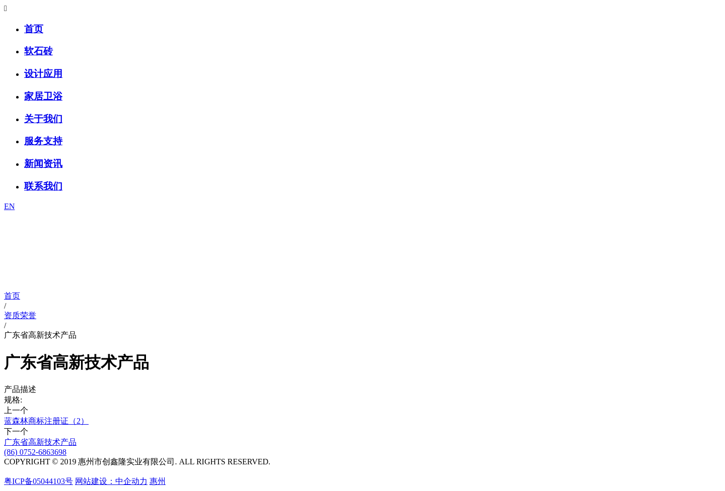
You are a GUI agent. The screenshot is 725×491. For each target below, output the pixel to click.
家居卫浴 (43, 96)
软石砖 (38, 51)
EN (9, 206)
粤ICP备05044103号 (38, 481)
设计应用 (43, 73)
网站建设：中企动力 (111, 481)
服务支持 (43, 141)
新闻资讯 (43, 163)
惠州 (158, 481)
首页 (33, 29)
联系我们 (43, 186)
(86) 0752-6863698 (35, 452)
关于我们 (43, 119)
